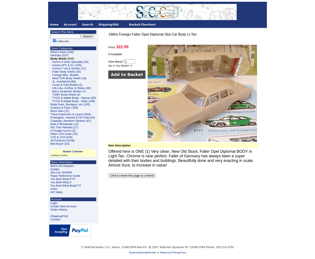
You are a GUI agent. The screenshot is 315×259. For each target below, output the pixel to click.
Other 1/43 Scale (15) (64, 134)
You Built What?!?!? (63, 179)
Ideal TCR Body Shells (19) (69, 78)
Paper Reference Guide (65, 175)
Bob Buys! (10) (60, 143)
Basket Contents (73, 151)
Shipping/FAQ (59, 216)
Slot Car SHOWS (61, 172)
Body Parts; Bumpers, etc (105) (70, 104)
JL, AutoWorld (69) (64, 81)
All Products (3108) (63, 140)
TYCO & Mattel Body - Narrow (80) (74, 97)
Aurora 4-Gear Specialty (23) (70, 61)
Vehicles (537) (59, 55)
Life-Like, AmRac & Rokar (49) (71, 88)
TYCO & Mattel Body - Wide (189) (73, 101)
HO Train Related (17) (64, 127)
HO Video (57, 192)
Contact (55, 219)
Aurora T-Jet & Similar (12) (69, 68)
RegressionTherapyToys (173, 252)
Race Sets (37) (60, 111)
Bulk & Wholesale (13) (65, 124)
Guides (55, 169)
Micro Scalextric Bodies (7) (69, 91)
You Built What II (61, 182)
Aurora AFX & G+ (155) (67, 65)
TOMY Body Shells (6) (66, 94)
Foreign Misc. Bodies (65, 75)
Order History (59, 209)
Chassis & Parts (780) (64, 107)
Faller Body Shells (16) (66, 71)
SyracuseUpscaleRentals (142, 252)
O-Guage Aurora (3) (63, 130)
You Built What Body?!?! (66, 185)
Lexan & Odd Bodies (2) (67, 84)
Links (54, 188)
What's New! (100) (62, 52)
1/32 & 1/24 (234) (61, 137)
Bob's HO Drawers (62, 166)
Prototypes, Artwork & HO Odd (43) (73, 117)
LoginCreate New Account (64, 204)
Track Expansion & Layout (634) (71, 114)
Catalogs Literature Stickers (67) (71, 120)
